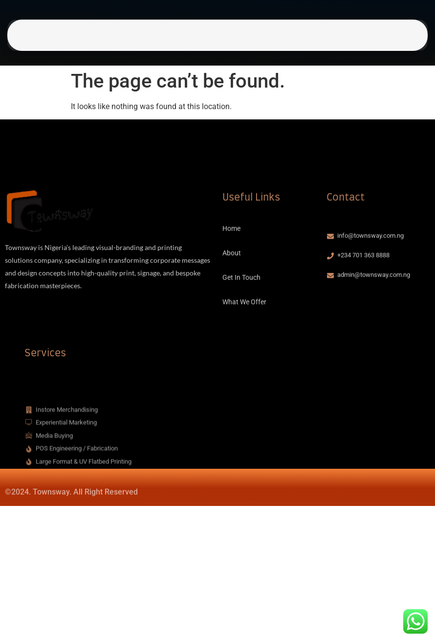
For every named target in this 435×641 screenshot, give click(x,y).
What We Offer (258, 40)
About (170, 40)
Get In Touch (208, 40)
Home (143, 40)
